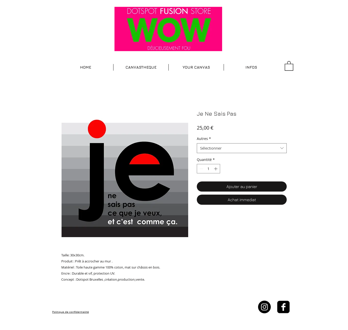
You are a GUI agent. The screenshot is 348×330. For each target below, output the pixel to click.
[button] (140, 67)
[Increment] (216, 168)
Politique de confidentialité (70, 311)
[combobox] (242, 148)
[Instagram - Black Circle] (264, 307)
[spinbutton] (208, 168)
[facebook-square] (283, 307)
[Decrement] (201, 168)
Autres (204, 138)
